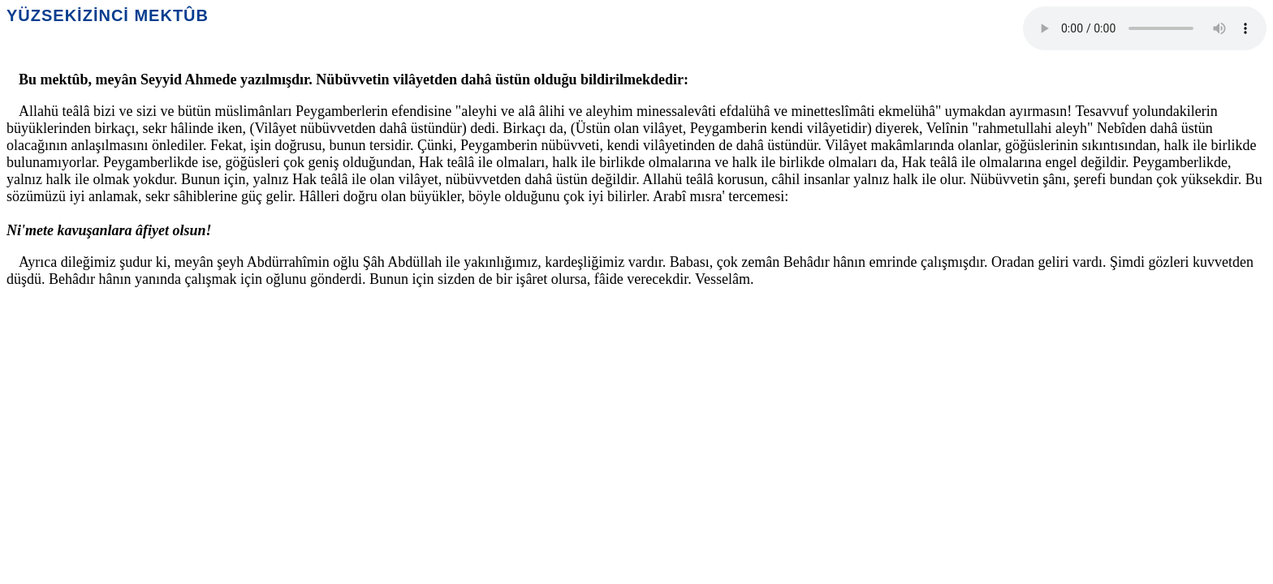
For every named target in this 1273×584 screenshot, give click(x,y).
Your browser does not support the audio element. (1145, 28)
